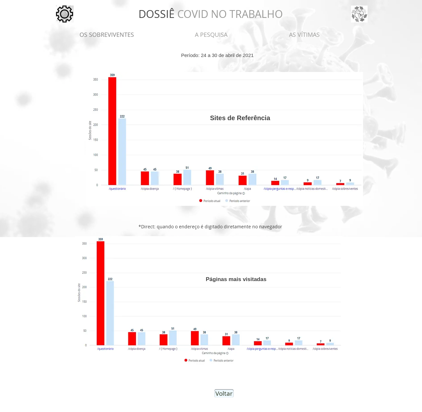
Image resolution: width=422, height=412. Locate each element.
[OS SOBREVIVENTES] (106, 34)
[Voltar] (224, 393)
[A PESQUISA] (211, 34)
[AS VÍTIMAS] (304, 34)
